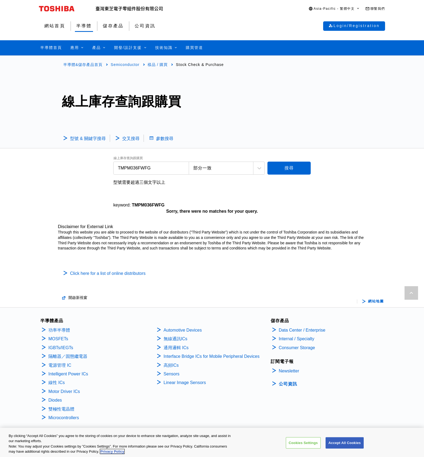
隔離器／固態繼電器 (67, 356)
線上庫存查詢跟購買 (128, 158)
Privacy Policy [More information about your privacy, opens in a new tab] (112, 453)
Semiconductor (125, 64)
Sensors (172, 374)
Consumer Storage (297, 347)
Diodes (55, 400)
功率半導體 (59, 330)
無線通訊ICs (175, 338)
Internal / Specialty (296, 338)
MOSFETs (58, 338)
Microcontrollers (63, 417)
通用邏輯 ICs (176, 347)
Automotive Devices (183, 330)
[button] (334, 9)
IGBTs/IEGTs (60, 347)
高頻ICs (171, 365)
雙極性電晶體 (61, 409)
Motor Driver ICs (64, 391)
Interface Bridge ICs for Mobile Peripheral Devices (212, 356)
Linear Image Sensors (185, 382)
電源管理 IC (59, 365)
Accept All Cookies (345, 444)
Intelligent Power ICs (68, 374)
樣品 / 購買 (158, 64)
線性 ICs (56, 382)
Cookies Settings (303, 444)
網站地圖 (376, 301)
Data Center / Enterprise (302, 330)
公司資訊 (288, 384)
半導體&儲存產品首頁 (82, 64)
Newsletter (289, 371)
